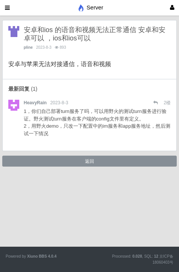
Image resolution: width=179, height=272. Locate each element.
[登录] (172, 7)
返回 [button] (89, 161)
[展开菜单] (7, 7)
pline (28, 47)
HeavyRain (35, 102)
